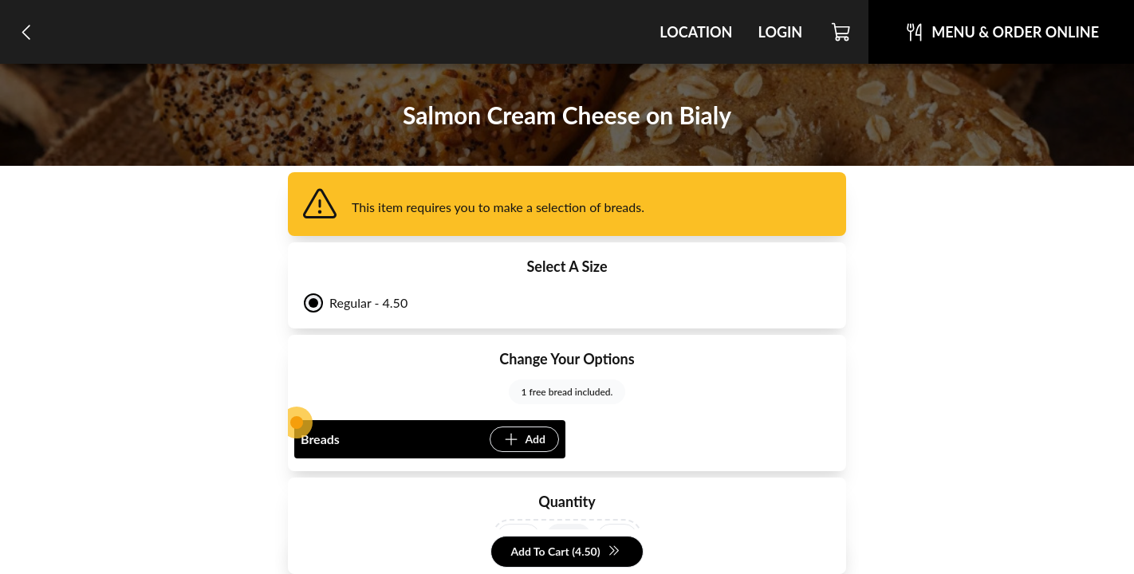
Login (780, 32)
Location (696, 32)
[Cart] (841, 32)
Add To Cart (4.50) (565, 552)
